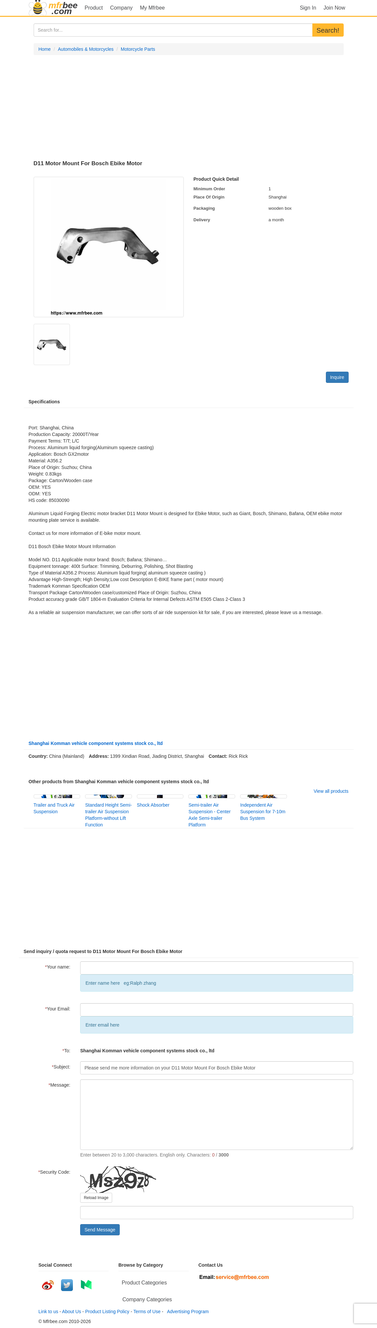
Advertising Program (187, 1311)
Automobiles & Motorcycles (86, 49)
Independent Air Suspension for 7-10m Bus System (262, 811)
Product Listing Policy (107, 1311)
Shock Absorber (153, 805)
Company (121, 8)
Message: (59, 1085)
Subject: (61, 1066)
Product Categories (144, 1282)
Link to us (48, 1311)
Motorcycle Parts (138, 49)
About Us (71, 1311)
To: (66, 1050)
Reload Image (96, 1197)
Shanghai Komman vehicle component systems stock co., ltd (96, 743)
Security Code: (54, 1172)
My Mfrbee (152, 8)
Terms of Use (146, 1311)
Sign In (308, 8)
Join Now (334, 8)
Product (94, 8)
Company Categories (147, 1299)
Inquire (337, 377)
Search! (328, 30)
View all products (331, 791)
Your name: (58, 967)
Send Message (99, 1229)
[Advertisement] (189, 108)
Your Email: (58, 1008)
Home (45, 49)
